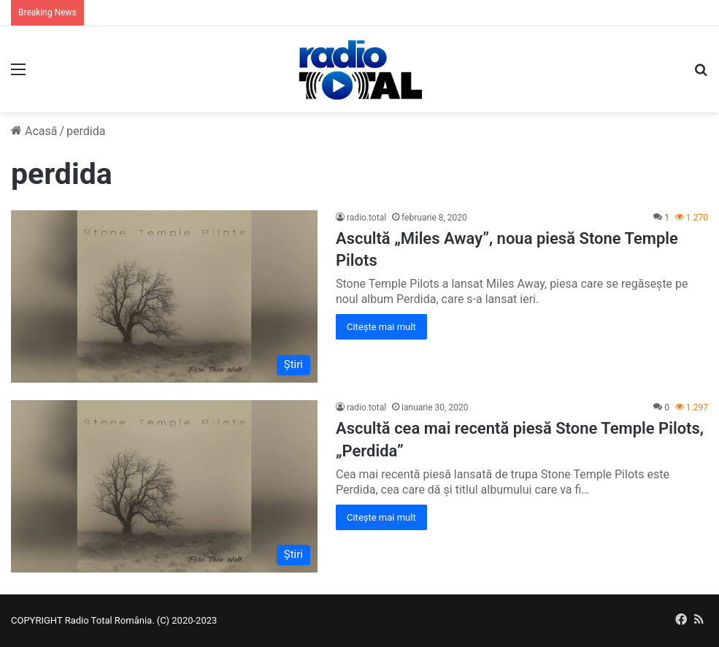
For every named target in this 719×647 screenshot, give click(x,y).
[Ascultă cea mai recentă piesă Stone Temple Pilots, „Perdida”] (164, 486)
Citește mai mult (381, 326)
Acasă (34, 131)
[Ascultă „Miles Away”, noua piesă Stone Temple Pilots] (164, 296)
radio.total (366, 218)
